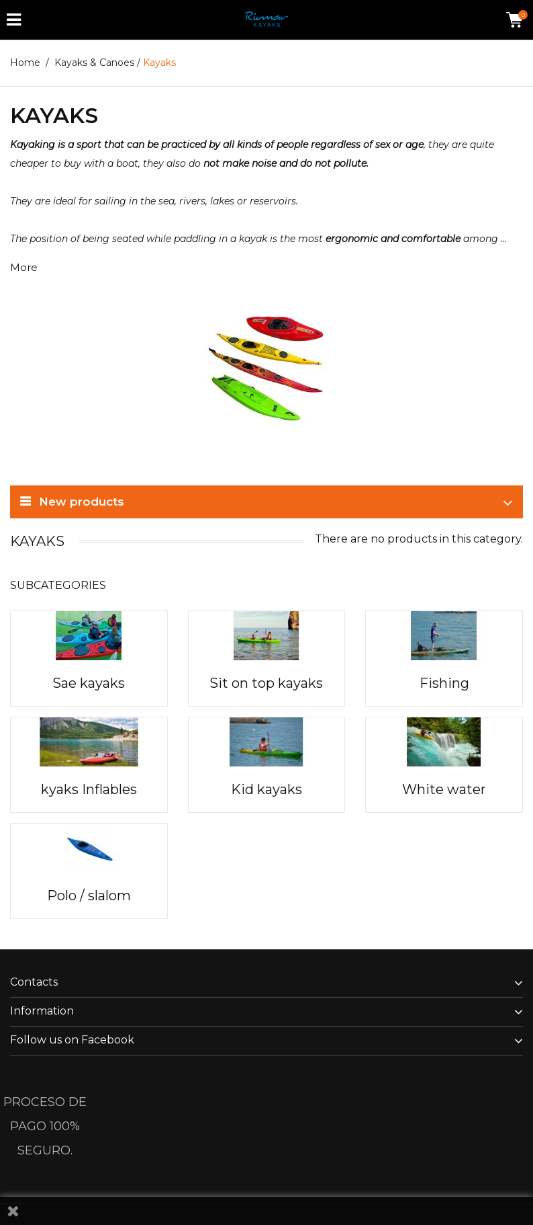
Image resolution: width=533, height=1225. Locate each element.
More (24, 267)
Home (25, 62)
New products (81, 501)
